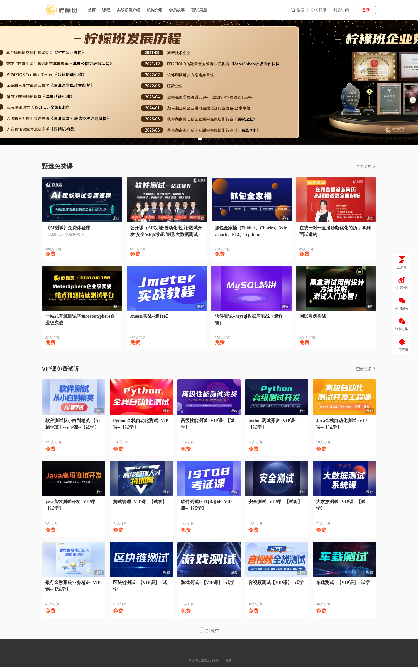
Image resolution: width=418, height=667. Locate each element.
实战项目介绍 (128, 10)
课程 (106, 10)
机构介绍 (154, 10)
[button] (195, 139)
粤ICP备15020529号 (203, 661)
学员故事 (177, 10)
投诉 (229, 661)
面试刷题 (199, 10)
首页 (92, 10)
